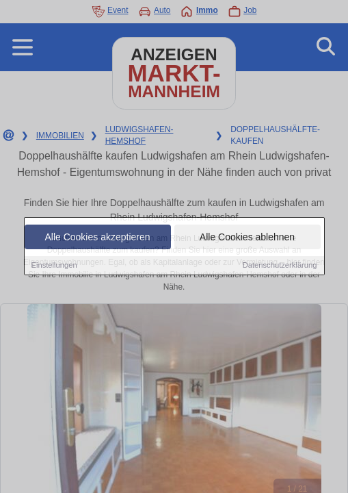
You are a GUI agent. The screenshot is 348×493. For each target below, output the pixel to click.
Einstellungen (54, 266)
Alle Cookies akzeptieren (97, 237)
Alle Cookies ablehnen (247, 237)
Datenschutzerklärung (280, 266)
